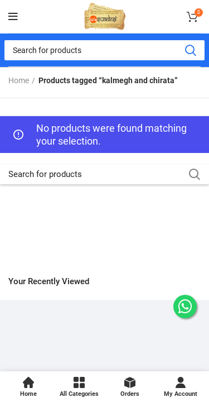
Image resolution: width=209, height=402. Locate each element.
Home (18, 80)
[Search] (104, 50)
